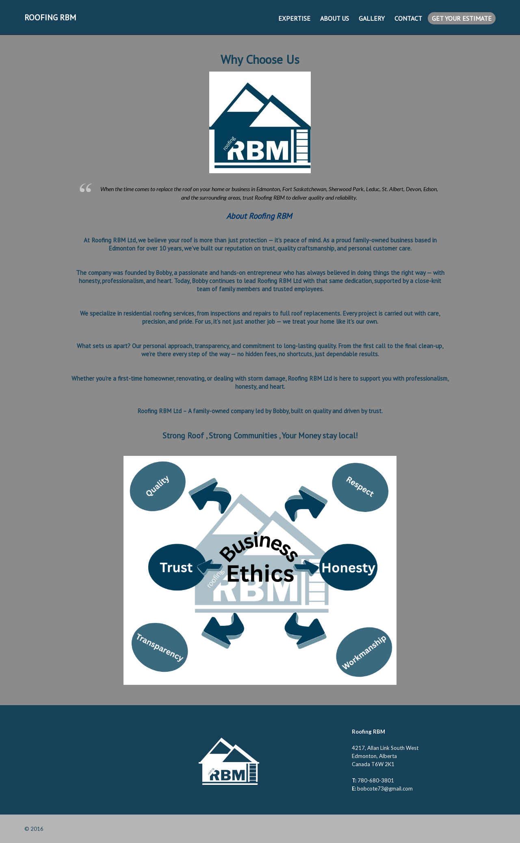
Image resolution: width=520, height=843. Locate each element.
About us (334, 18)
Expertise (294, 18)
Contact (408, 18)
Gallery (372, 18)
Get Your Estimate (462, 18)
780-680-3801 (376, 780)
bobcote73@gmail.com (385, 788)
